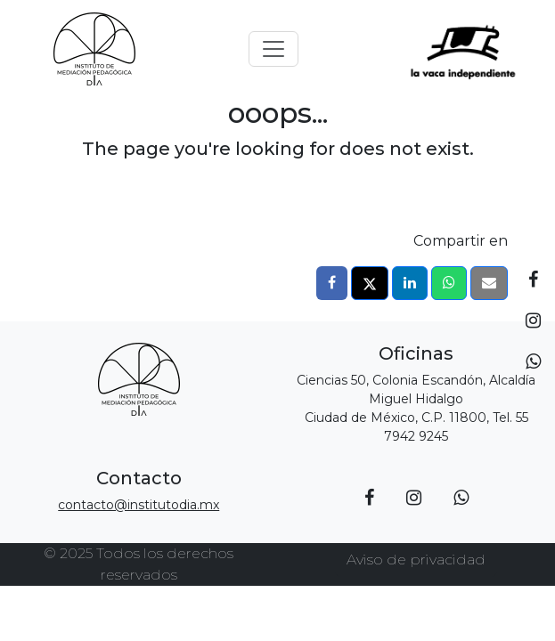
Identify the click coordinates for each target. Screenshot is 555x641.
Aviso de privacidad (416, 559)
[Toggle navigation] (273, 49)
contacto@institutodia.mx (138, 505)
